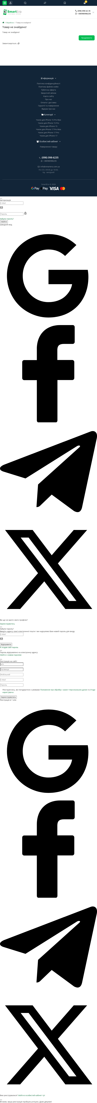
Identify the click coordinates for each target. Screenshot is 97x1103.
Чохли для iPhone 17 (48, 135)
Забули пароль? (7, 219)
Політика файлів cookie (48, 86)
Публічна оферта (48, 90)
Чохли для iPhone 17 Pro (48, 132)
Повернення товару (48, 147)
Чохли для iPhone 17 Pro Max (48, 129)
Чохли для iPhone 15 (48, 126)
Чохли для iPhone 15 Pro (48, 123)
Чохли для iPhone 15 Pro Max (48, 120)
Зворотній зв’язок (48, 93)
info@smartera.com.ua (48, 166)
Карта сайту (48, 96)
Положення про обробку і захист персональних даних (63, 690)
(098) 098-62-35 (82, 11)
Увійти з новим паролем (10, 655)
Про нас (48, 99)
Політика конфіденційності (48, 83)
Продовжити (86, 38)
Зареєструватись (7, 624)
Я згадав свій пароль (9, 647)
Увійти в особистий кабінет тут (31, 1095)
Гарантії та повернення (48, 105)
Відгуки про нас (48, 109)
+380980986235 (83, 13)
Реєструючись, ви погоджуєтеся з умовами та (49, 691)
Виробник (10, 23)
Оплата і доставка (48, 102)
